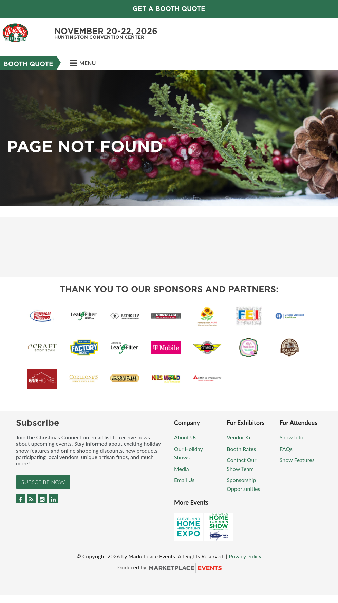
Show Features (297, 460)
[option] (169, 138)
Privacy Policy (245, 556)
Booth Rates (241, 448)
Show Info (291, 437)
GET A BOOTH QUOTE (169, 8)
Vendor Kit (239, 437)
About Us (185, 437)
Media (181, 468)
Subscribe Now (43, 482)
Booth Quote (28, 63)
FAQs (286, 448)
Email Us (184, 480)
